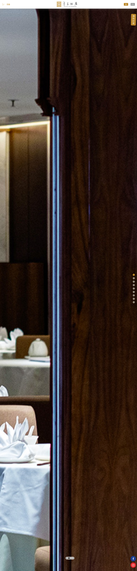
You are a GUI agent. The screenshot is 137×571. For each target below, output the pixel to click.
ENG (132, 4)
